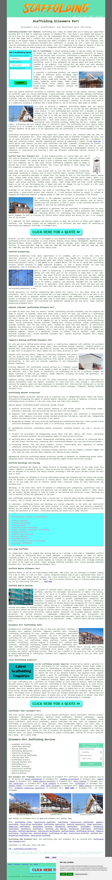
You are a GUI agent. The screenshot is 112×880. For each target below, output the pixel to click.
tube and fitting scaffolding (31, 98)
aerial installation (33, 779)
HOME (74, 16)
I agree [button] (63, 874)
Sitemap (10, 864)
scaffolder (58, 43)
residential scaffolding (29, 645)
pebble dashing (85, 786)
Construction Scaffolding (82, 822)
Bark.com (97, 141)
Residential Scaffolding (80, 829)
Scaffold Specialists (76, 824)
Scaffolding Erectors (21, 760)
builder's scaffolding (18, 642)
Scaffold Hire (26, 833)
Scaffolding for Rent (58, 833)
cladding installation (69, 779)
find (15, 715)
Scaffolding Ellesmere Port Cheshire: (25, 32)
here (72, 733)
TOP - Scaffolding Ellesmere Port (23, 849)
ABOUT (85, 16)
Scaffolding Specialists (54, 824)
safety (65, 118)
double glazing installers (44, 781)
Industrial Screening (21, 753)
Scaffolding (63, 822)
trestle (33, 94)
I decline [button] (70, 874)
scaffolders (54, 148)
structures (55, 469)
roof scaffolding (32, 640)
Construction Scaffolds (44, 822)
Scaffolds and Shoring (56, 829)
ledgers (51, 86)
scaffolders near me (77, 693)
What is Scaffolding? (42, 51)
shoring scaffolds (16, 96)
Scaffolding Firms (23, 822)
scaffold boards (40, 83)
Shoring (15, 749)
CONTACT (91, 16)
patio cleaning (80, 781)
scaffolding (21, 45)
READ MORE (48, 581)
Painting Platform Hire (21, 762)
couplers (60, 86)
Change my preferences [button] (81, 874)
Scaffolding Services (42, 826)
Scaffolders (85, 826)
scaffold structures (83, 726)
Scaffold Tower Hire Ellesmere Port (24, 156)
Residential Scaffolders (66, 826)
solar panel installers (50, 786)
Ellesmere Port (84, 239)
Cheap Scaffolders (94, 824)
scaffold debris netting (60, 590)
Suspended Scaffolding (21, 744)
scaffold (50, 92)
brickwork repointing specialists (30, 788)
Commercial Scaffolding (19, 826)
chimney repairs (15, 786)
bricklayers (80, 783)
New (31, 864)
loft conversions (16, 783)
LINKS (79, 16)
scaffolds (87, 344)
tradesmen (13, 790)
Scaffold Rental (68, 831)
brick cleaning (49, 783)
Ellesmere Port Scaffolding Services (32, 739)
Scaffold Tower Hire (20, 757)
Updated (36, 864)
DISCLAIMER (99, 16)
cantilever (81, 96)
